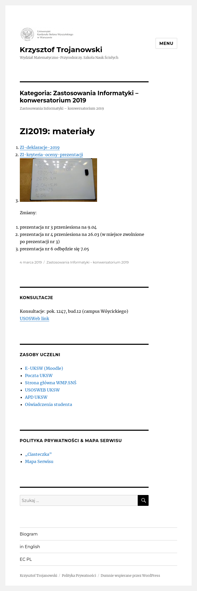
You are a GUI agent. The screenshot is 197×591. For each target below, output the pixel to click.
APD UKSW (36, 397)
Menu (166, 43)
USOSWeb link (34, 318)
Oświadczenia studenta (48, 404)
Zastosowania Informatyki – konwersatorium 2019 (87, 262)
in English (30, 546)
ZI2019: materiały (57, 131)
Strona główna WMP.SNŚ (50, 382)
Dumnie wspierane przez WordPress (130, 575)
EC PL (26, 559)
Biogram (29, 534)
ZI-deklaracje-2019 (40, 147)
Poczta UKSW (39, 375)
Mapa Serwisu (39, 461)
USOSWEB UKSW (42, 390)
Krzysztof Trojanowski (61, 49)
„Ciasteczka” (38, 454)
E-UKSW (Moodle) (44, 368)
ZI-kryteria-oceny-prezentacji (51, 154)
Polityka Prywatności (79, 575)
